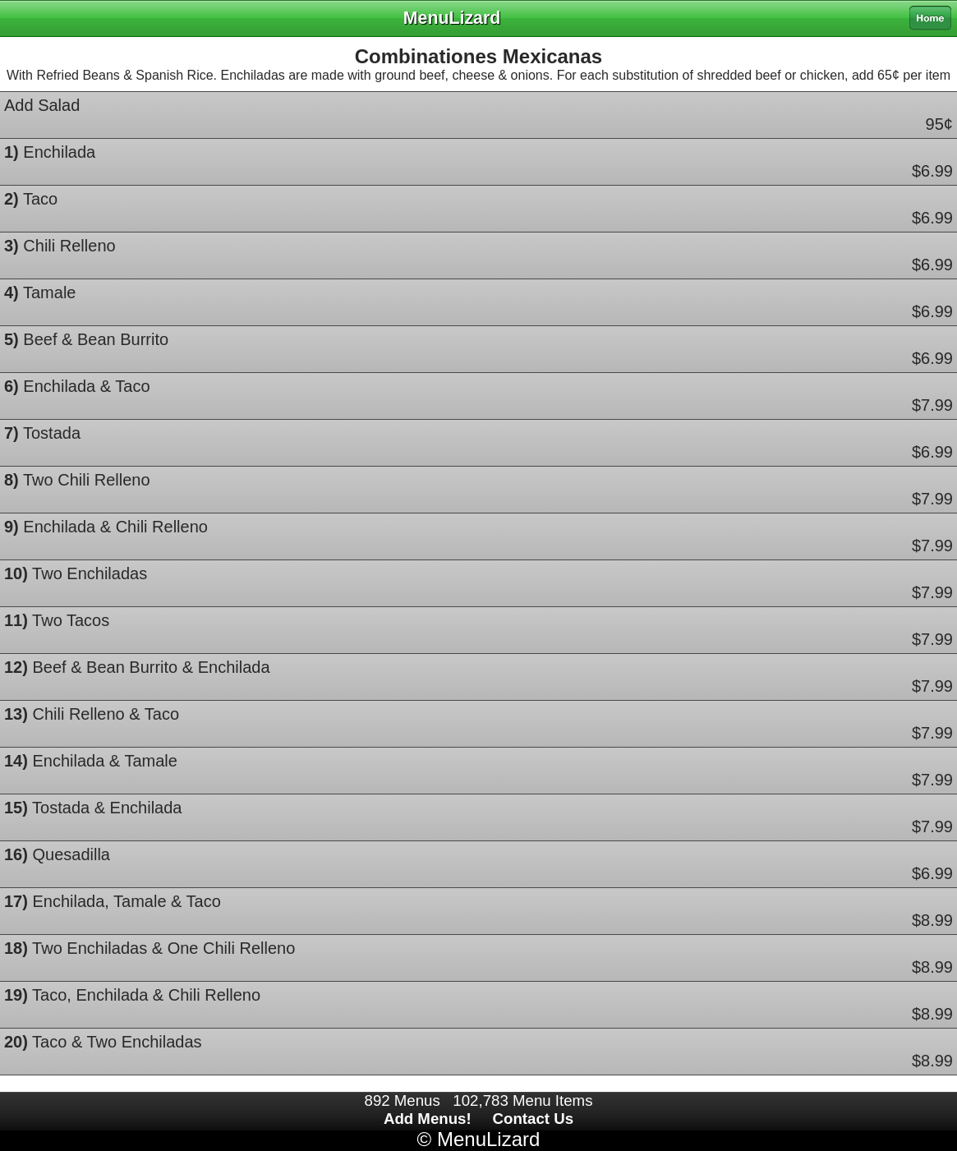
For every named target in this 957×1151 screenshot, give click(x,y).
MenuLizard (488, 1139)
